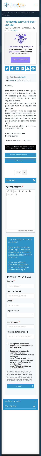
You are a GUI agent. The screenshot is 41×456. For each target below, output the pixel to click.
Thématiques (20, 401)
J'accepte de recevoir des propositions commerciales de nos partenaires (21, 345)
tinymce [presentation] (30, 230)
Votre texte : (14, 187)
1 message (12, 80)
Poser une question (20, 60)
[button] (8, 191)
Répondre (25, 160)
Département (13, 311)
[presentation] (8, 191)
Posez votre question (23, 155)
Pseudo (10, 281)
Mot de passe (12, 322)
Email (9, 301)
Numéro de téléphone (17, 332)
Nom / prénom (14, 291)
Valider (25, 386)
